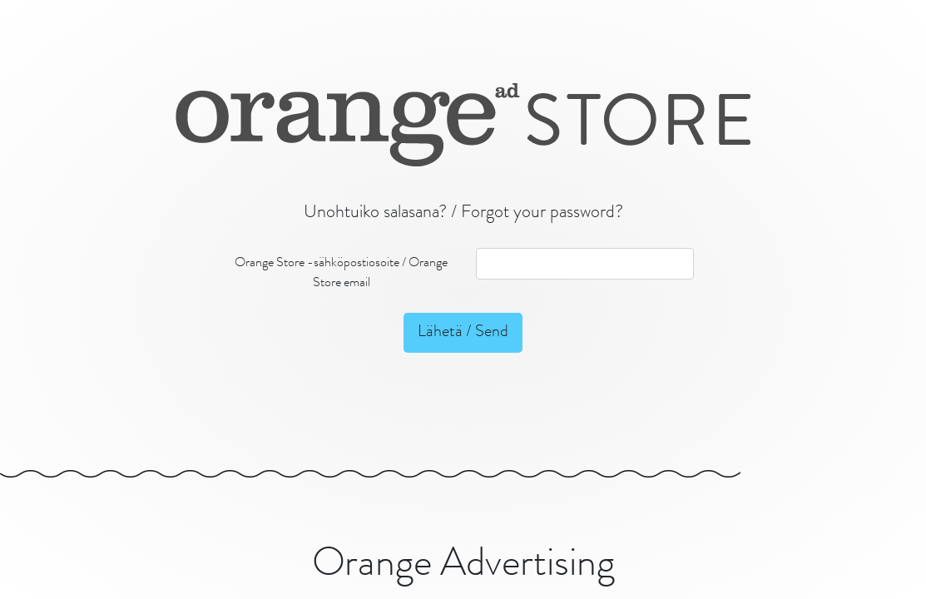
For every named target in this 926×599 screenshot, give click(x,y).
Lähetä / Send (463, 332)
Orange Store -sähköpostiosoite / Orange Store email (341, 273)
